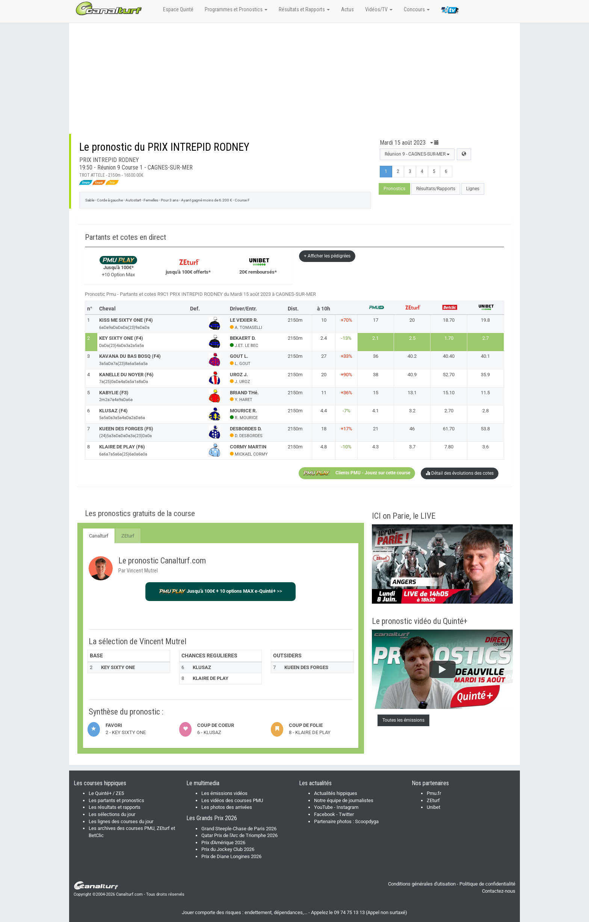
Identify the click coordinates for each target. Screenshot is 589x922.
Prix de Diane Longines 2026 (231, 856)
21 (375, 428)
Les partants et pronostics (116, 800)
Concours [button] (417, 9)
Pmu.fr (434, 793)
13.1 (412, 392)
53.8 (485, 428)
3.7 (412, 447)
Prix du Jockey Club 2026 (227, 849)
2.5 (412, 338)
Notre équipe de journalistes (343, 800)
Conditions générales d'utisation (422, 884)
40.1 (485, 356)
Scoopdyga (367, 821)
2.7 (485, 338)
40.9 (412, 374)
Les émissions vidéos (224, 793)
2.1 (375, 338)
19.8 (485, 320)
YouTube (323, 807)
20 (412, 320)
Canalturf (99, 536)
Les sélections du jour (112, 814)
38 (375, 374)
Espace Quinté (178, 9)
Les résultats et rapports (114, 807)
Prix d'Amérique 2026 (223, 842)
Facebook (324, 814)
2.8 (485, 410)
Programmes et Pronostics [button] (236, 9)
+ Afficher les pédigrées (327, 256)
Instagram (347, 807)
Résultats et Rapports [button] (304, 9)
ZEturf (127, 536)
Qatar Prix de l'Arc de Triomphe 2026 (239, 835)
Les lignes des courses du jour (121, 821)
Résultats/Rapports (435, 188)
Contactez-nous (498, 891)
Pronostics (394, 188)
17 (375, 320)
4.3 (375, 447)
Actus (347, 9)
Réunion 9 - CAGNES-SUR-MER (417, 154)
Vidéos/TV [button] (379, 9)
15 (375, 392)
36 (375, 356)
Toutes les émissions (403, 720)
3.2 (412, 410)
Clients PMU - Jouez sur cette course (357, 473)
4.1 (375, 410)
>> (220, 591)
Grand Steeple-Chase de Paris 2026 (238, 828)
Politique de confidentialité (487, 884)
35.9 (485, 374)
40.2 (412, 356)
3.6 (485, 447)
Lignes (472, 188)
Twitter (346, 814)
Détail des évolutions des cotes (460, 473)
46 (412, 428)
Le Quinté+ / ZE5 (106, 793)
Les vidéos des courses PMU (232, 800)
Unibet (433, 807)
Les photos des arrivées (226, 807)
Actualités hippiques (335, 793)
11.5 (485, 392)
